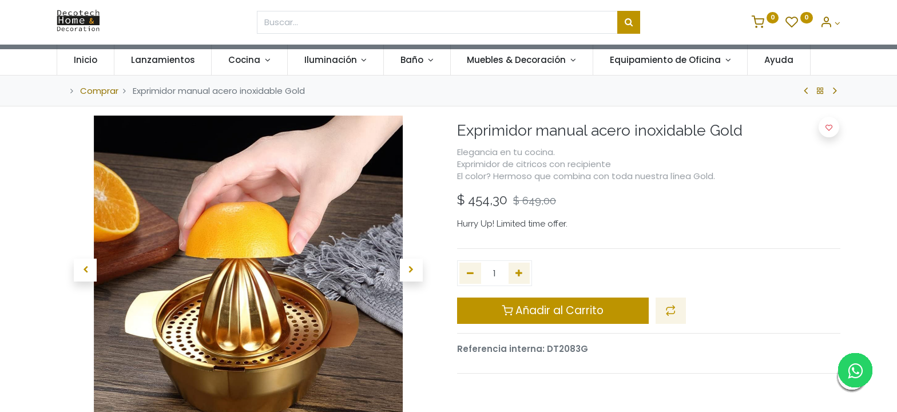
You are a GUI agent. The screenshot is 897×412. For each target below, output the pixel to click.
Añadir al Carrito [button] (553, 310)
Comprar (99, 91)
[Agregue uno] (519, 273)
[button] (85, 270)
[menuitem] (85, 60)
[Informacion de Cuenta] (830, 23)
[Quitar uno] (470, 273)
